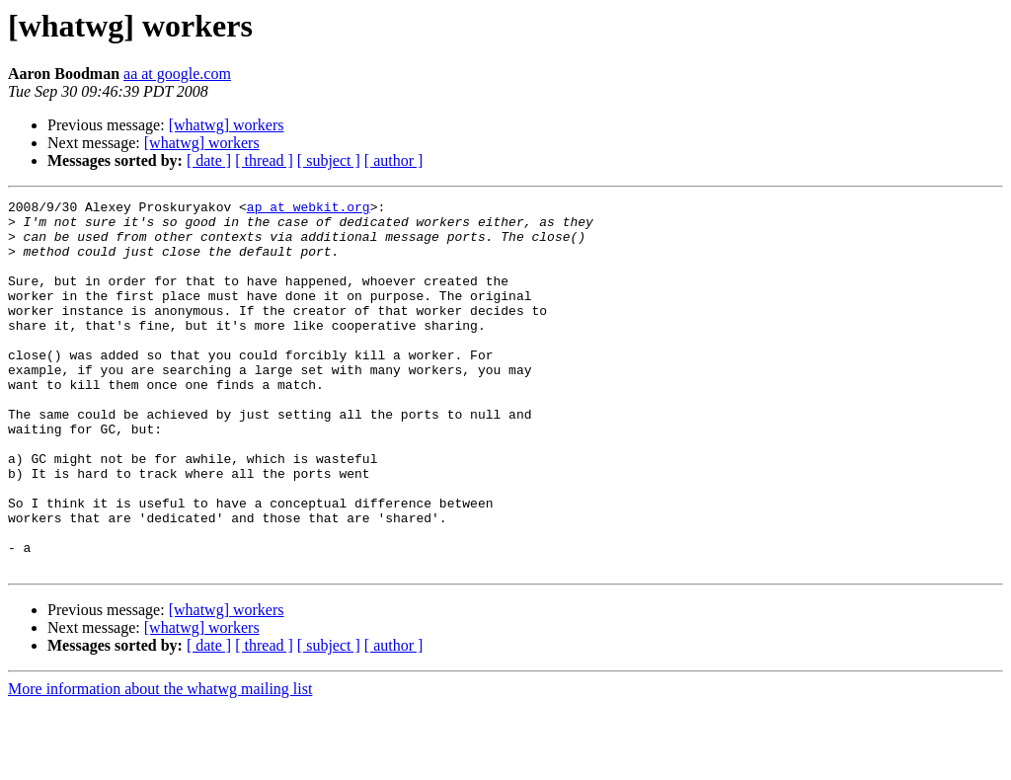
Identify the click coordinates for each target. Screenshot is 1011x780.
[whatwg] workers (226, 125)
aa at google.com (177, 73)
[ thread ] (264, 160)
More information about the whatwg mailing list (160, 762)
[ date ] (209, 160)
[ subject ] (328, 160)
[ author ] (394, 160)
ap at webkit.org (308, 209)
